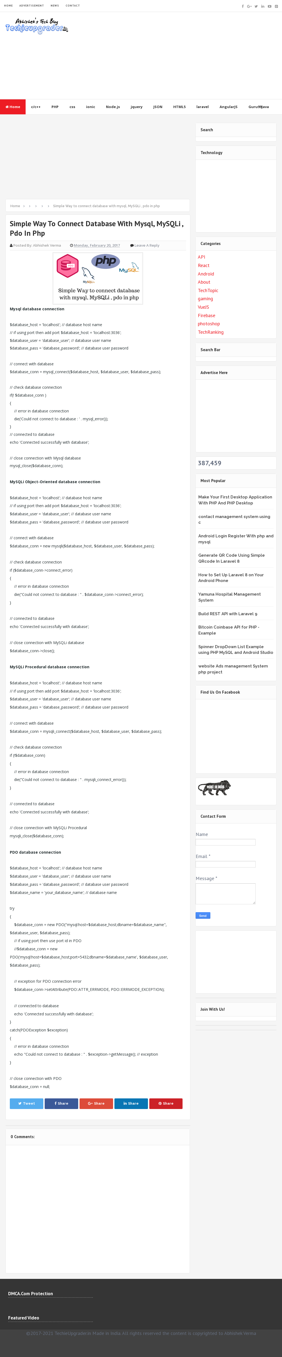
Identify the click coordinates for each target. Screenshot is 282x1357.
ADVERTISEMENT (31, 5)
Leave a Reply (147, 245)
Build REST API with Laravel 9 (227, 613)
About (204, 282)
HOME (8, 5)
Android (206, 274)
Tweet (26, 1103)
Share (61, 1103)
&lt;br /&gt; (231, 736)
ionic (90, 106)
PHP (55, 106)
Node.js (113, 106)
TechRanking (211, 332)
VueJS (203, 307)
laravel (202, 106)
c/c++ (36, 106)
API (201, 257)
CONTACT (73, 5)
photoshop (209, 323)
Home (12, 106)
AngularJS (229, 106)
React (204, 265)
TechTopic (208, 290)
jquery (136, 106)
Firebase (206, 315)
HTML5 (179, 106)
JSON (157, 106)
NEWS (55, 5)
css (72, 106)
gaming (205, 298)
